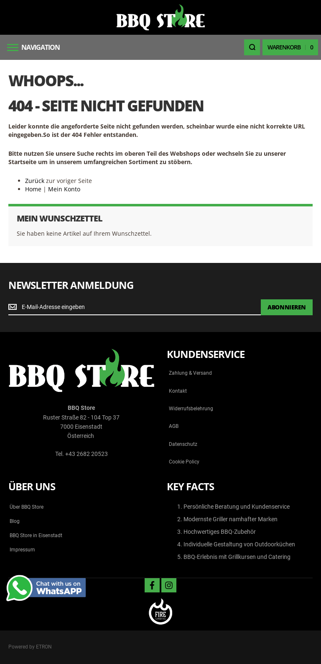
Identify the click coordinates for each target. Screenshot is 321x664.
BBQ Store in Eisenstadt (36, 535)
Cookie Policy (184, 462)
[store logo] (160, 17)
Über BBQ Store (26, 507)
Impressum (22, 550)
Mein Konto (64, 189)
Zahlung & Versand (190, 373)
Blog (15, 521)
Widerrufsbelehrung (191, 409)
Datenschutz (183, 444)
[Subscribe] (287, 307)
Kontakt (178, 391)
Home (33, 189)
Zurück (34, 181)
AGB (173, 426)
